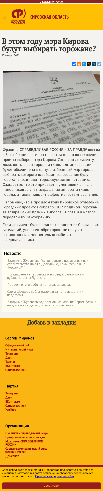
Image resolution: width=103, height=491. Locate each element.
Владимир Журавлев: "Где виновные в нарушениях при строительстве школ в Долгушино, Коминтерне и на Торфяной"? (46, 264)
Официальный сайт (18, 345)
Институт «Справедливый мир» (26, 433)
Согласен (51, 485)
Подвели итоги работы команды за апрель (37, 285)
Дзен (8, 357)
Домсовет (12, 456)
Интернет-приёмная (19, 349)
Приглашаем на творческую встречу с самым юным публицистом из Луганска (44, 276)
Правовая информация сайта (54, 476)
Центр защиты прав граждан (25, 437)
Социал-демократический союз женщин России (26, 450)
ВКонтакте (12, 365)
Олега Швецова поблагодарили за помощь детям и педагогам (43, 293)
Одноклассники (15, 369)
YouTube (10, 409)
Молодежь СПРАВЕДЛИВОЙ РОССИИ (24, 443)
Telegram (11, 353)
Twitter (10, 361)
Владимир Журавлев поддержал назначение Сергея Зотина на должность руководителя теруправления (50, 303)
